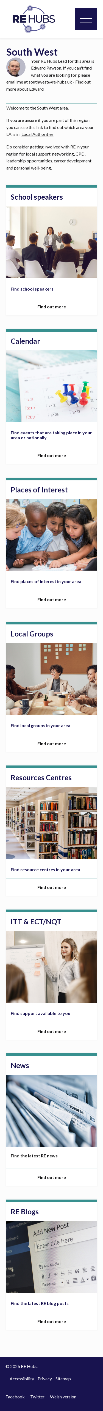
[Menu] (86, 19)
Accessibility (22, 1378)
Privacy (45, 1378)
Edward (36, 88)
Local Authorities (37, 134)
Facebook (15, 1396)
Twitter (37, 1396)
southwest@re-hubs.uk (50, 81)
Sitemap (63, 1378)
